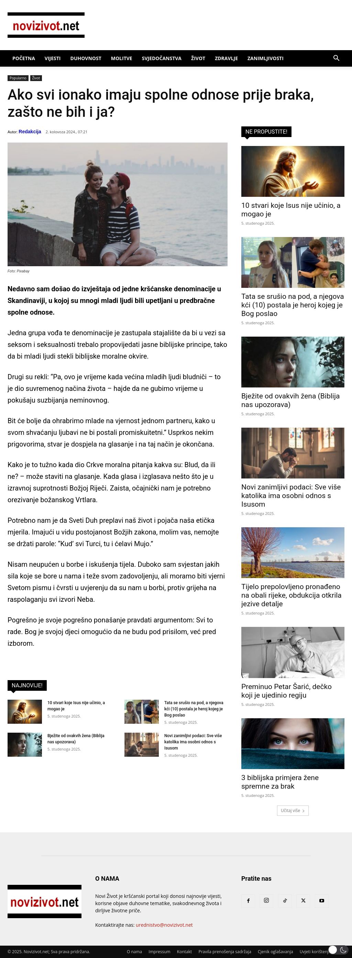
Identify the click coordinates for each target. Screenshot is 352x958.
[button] (336, 59)
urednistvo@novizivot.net (164, 925)
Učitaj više (293, 810)
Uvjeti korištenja (315, 952)
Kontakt (184, 952)
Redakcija (30, 131)
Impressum (159, 952)
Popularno (18, 78)
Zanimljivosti (266, 58)
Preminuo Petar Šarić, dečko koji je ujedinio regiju (286, 691)
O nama (134, 952)
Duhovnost (85, 58)
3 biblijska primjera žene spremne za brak (280, 782)
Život (198, 58)
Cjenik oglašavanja (275, 952)
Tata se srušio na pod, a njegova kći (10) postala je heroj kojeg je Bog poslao (193, 709)
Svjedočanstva (162, 58)
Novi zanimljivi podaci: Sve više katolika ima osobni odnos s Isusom (193, 742)
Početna (23, 58)
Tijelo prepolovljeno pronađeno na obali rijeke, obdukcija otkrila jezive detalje (291, 595)
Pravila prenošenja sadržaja (224, 952)
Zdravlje (226, 58)
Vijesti (53, 58)
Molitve (121, 58)
